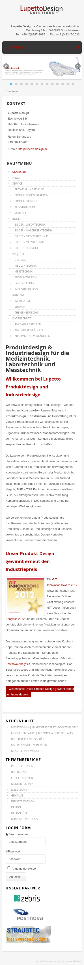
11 (62, 84)
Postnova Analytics (18, 664)
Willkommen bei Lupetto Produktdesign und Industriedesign (33, 387)
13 (73, 84)
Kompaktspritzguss (25, 819)
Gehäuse (17, 795)
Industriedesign (22, 801)
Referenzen (19, 772)
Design (16, 807)
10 (57, 84)
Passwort (14, 851)
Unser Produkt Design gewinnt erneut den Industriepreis (30, 561)
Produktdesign (22, 766)
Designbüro (19, 813)
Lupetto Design (22, 778)
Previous (6, 66)
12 (68, 84)
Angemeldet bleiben (24, 868)
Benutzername (18, 834)
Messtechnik (20, 790)
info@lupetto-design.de (33, 149)
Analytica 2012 (15, 619)
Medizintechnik (22, 784)
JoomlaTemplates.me (45, 961)
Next (77, 66)
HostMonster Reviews (71, 961)
